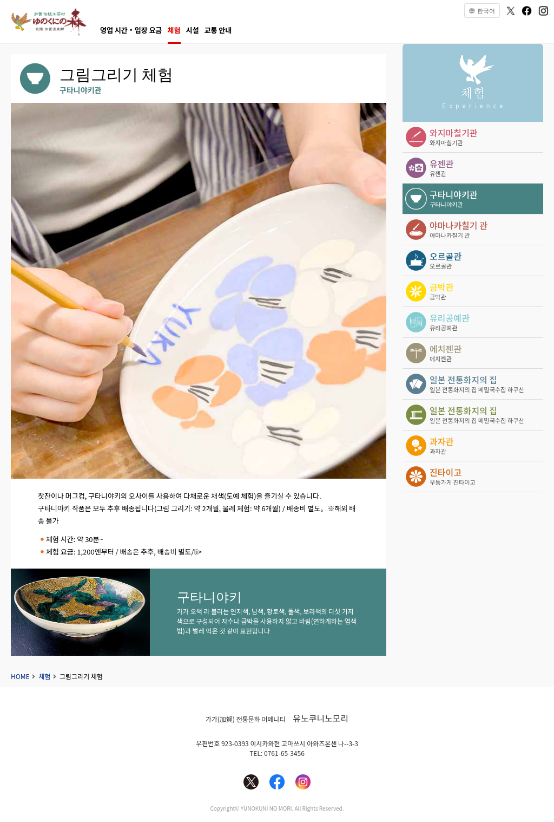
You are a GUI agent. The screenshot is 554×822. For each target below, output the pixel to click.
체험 (174, 30)
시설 (192, 30)
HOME (20, 676)
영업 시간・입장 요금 (131, 30)
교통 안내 (218, 30)
